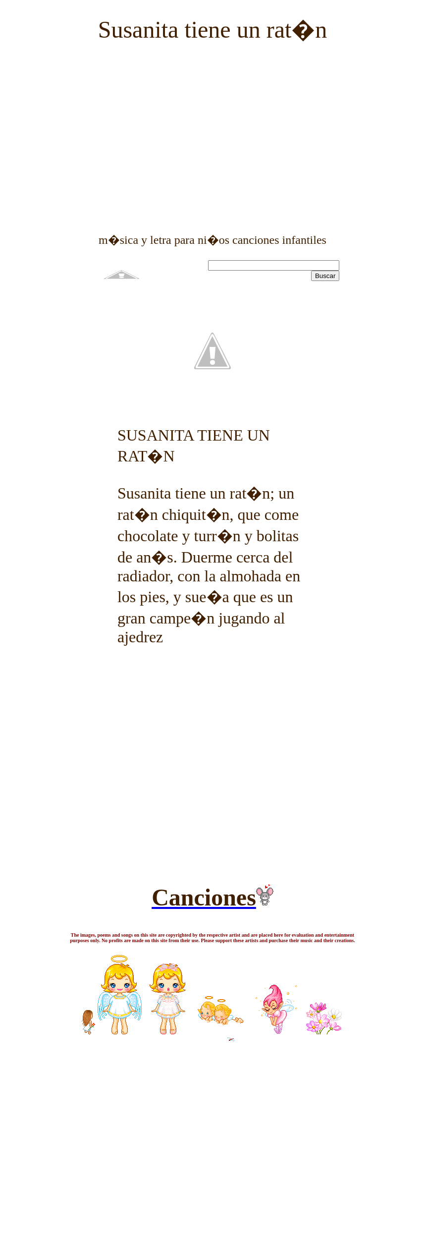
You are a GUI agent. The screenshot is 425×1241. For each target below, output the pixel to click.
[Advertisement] (212, 121)
